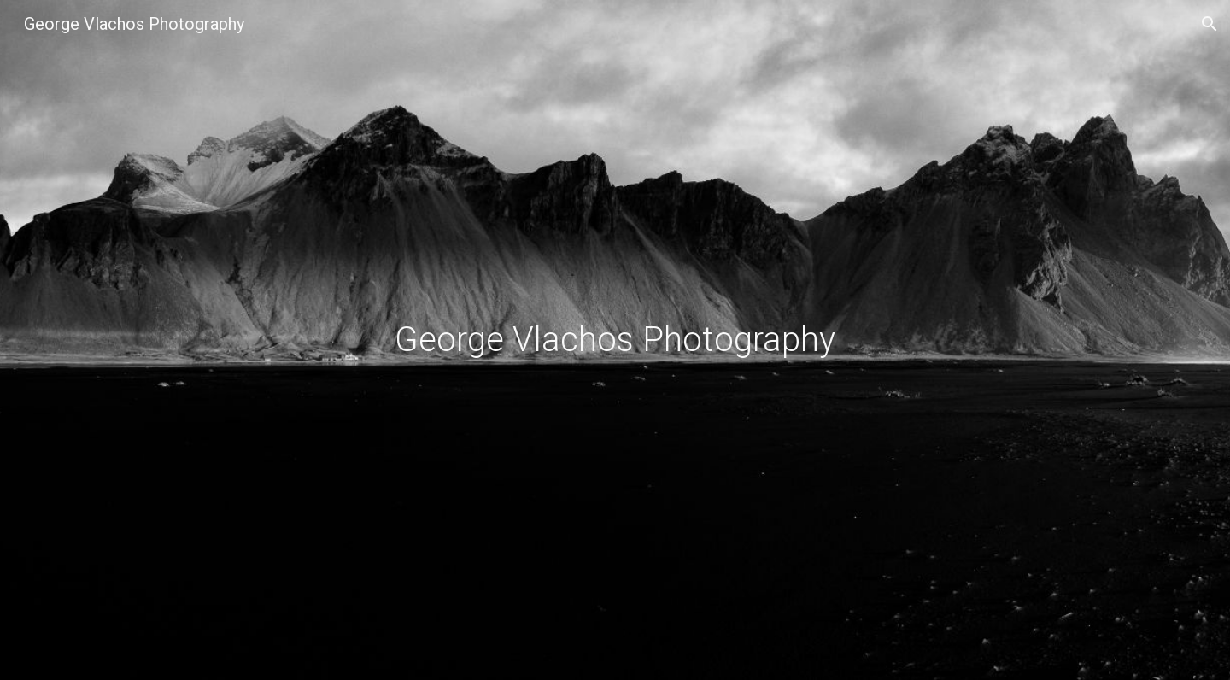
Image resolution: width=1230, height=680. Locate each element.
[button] (1209, 23)
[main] (615, 340)
